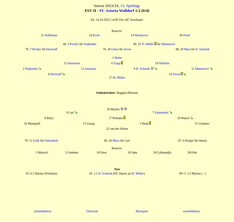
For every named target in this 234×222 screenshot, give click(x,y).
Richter (36, 49)
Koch (96, 35)
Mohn (118, 57)
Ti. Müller (148, 44)
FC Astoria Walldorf (116, 10)
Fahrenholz (161, 112)
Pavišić (74, 44)
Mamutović (168, 44)
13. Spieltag (129, 5)
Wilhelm (164, 63)
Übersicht (92, 211)
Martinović (141, 35)
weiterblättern (191, 211)
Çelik (36, 140)
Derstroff (51, 49)
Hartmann (74, 63)
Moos (115, 140)
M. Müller (119, 77)
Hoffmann (51, 35)
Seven (127, 49)
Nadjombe (90, 44)
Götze (115, 49)
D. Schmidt (203, 49)
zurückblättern (42, 211)
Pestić (186, 35)
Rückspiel (142, 211)
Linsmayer (89, 68)
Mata (187, 49)
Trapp (117, 63)
